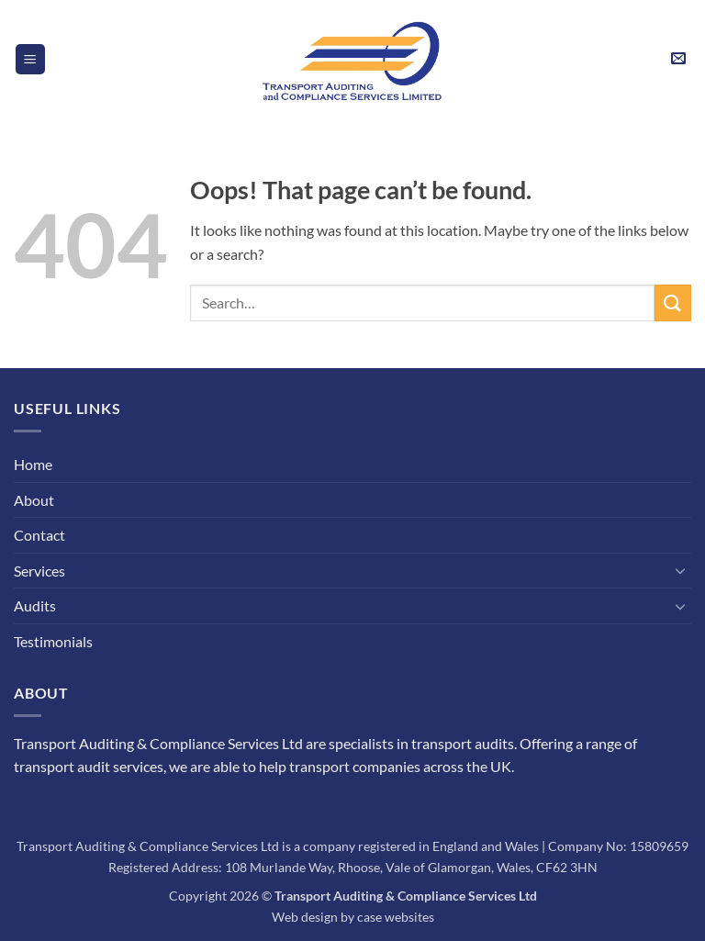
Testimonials (53, 641)
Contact (39, 534)
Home (33, 464)
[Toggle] (680, 570)
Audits (35, 605)
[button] (30, 59)
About (34, 500)
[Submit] (673, 302)
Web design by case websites (353, 916)
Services (39, 570)
